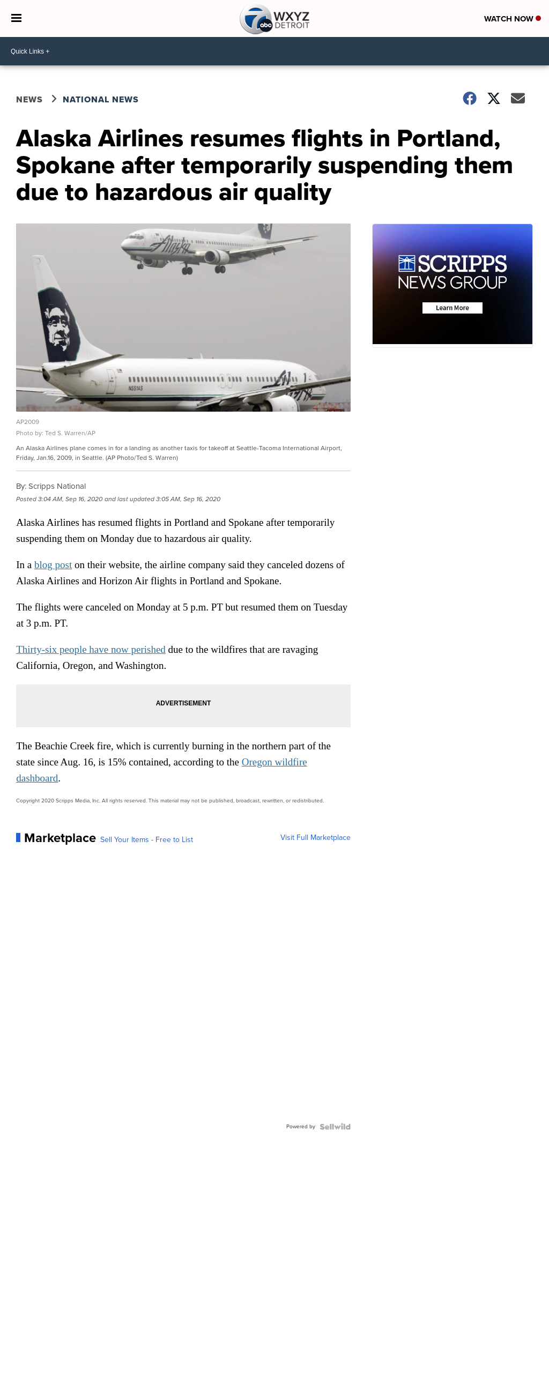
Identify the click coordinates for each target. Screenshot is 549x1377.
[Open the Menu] (16, 18)
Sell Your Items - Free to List (146, 840)
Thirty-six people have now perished (91, 649)
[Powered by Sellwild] (335, 1126)
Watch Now (512, 19)
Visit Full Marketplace (315, 838)
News (29, 99)
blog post (53, 564)
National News (101, 99)
